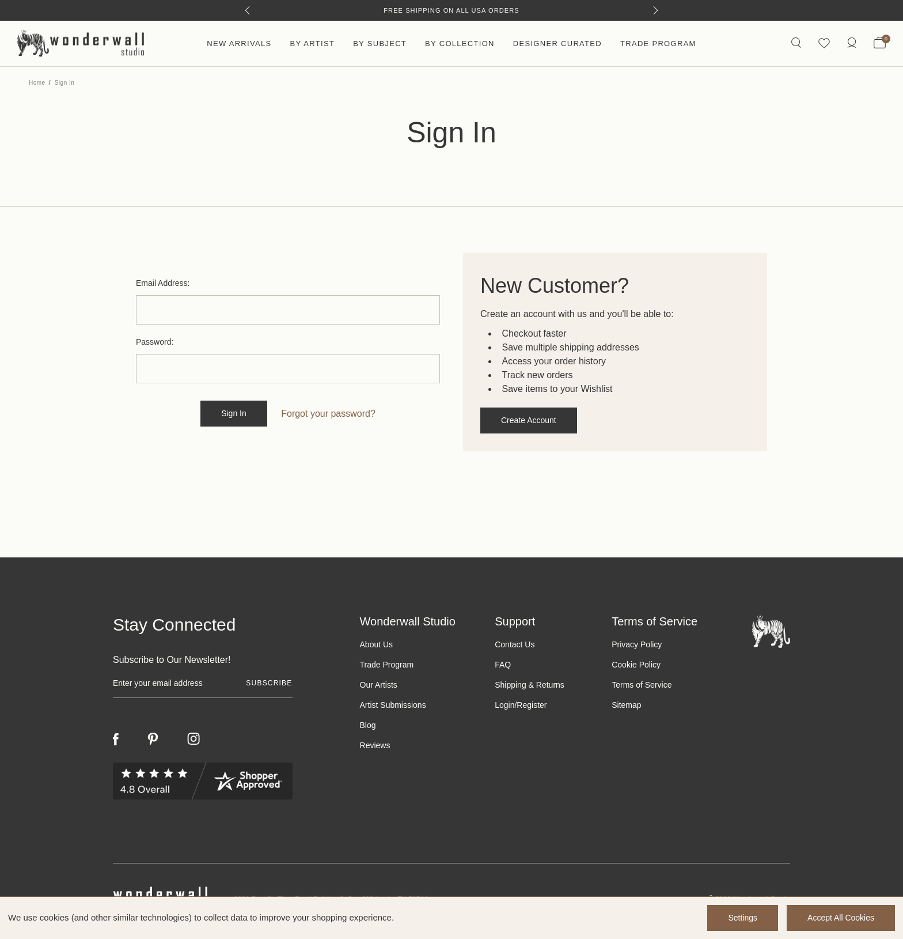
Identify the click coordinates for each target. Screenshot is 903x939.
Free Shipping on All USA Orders (451, 10)
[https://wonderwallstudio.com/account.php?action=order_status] (851, 43)
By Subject (380, 43)
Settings (742, 917)
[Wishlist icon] (824, 43)
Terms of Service (641, 684)
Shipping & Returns (529, 684)
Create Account (528, 420)
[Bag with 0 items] (880, 43)
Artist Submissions (393, 705)
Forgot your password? (328, 413)
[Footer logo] (771, 631)
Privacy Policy (637, 644)
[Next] (655, 10)
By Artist (312, 43)
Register (532, 705)
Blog (368, 725)
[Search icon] (796, 43)
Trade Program (658, 43)
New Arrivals (239, 43)
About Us (376, 644)
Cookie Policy (636, 664)
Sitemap (626, 705)
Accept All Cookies (840, 917)
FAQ (503, 664)
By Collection (460, 43)
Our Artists (378, 684)
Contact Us (514, 644)
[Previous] (247, 10)
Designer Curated (557, 43)
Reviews (375, 745)
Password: (154, 341)
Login (504, 705)
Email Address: (162, 283)
